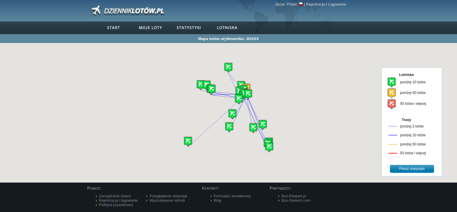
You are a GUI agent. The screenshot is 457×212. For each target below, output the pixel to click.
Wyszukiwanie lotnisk (167, 200)
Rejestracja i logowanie (118, 200)
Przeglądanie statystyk (168, 196)
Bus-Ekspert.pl (294, 196)
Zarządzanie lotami (115, 196)
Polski (295, 4)
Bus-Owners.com (296, 200)
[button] (248, 94)
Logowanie (337, 4)
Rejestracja (315, 4)
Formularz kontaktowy (232, 196)
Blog (218, 200)
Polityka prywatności (116, 205)
